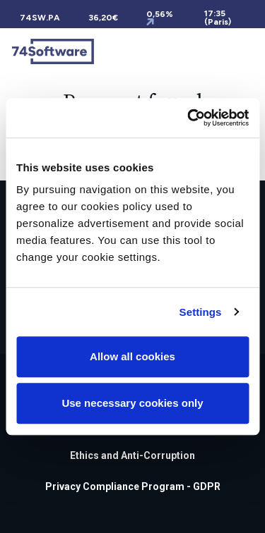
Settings (200, 312)
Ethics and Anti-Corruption (132, 455)
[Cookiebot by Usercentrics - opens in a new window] (189, 118)
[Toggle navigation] (246, 51)
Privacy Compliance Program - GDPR (132, 486)
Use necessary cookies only (132, 403)
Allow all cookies (132, 356)
